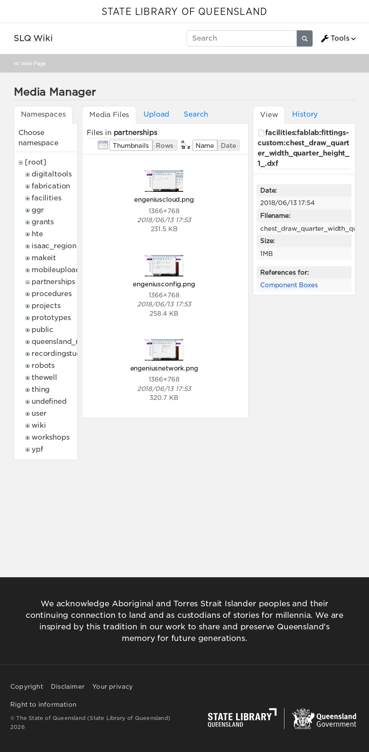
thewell (44, 377)
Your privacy (112, 686)
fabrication (51, 186)
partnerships (53, 282)
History (305, 114)
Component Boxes (289, 284)
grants (43, 222)
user (39, 413)
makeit (44, 258)
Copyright (26, 686)
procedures (51, 294)
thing (41, 389)
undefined (49, 401)
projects (46, 306)
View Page (33, 63)
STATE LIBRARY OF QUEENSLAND (184, 12)
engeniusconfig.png (164, 284)
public (42, 330)
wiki (39, 425)
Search (196, 114)
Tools (335, 38)
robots (43, 365)
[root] (36, 162)
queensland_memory (68, 342)
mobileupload (56, 270)
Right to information (43, 704)
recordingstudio (60, 354)
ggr (38, 210)
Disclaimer (68, 686)
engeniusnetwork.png (164, 368)
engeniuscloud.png (163, 199)
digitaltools (52, 174)
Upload (156, 114)
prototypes (51, 318)
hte (37, 234)
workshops (51, 437)
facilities (46, 198)
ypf (37, 449)
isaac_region (54, 246)
